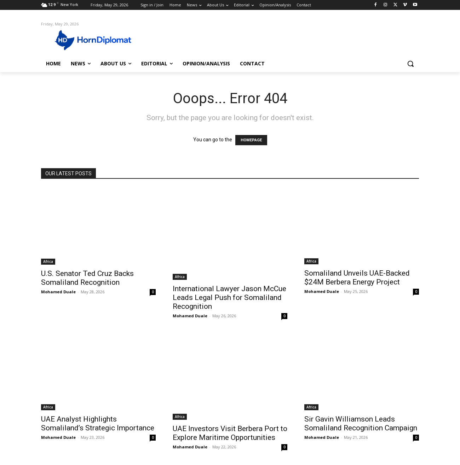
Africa (48, 261)
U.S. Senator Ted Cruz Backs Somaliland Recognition (87, 278)
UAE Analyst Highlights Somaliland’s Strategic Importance (97, 423)
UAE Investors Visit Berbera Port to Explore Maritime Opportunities (230, 433)
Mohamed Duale (58, 291)
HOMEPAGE (251, 140)
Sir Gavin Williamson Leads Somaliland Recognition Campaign (360, 423)
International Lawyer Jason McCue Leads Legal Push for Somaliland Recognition (229, 297)
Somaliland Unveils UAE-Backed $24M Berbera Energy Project (357, 277)
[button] (410, 63)
